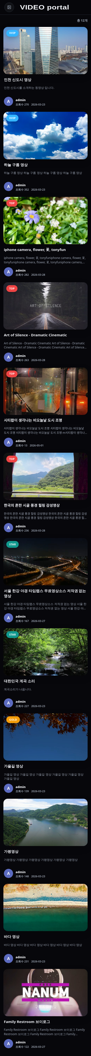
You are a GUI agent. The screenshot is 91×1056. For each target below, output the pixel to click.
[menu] (9, 7)
